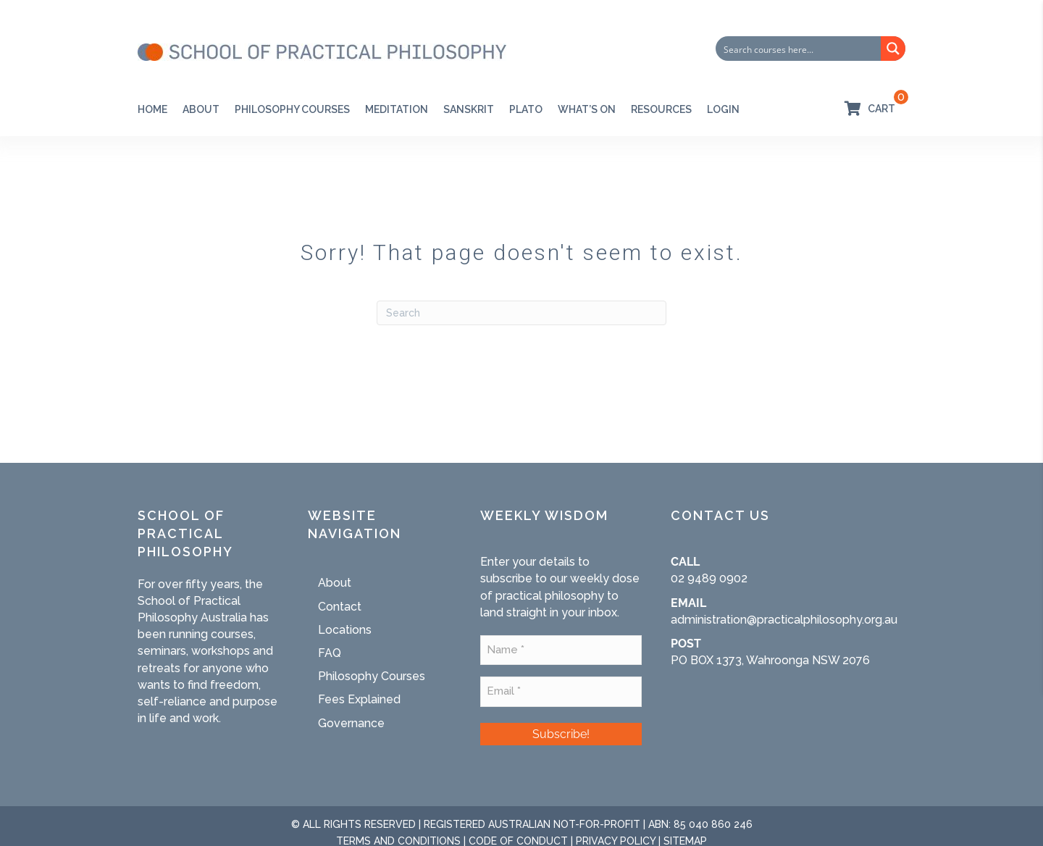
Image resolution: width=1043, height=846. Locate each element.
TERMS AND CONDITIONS (398, 838)
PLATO (526, 109)
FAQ (329, 653)
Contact (339, 606)
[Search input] (799, 48)
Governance (351, 723)
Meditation (396, 109)
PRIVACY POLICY (615, 838)
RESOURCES (661, 109)
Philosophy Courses (292, 109)
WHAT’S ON (587, 109)
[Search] (521, 313)
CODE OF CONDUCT (518, 838)
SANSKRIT (468, 109)
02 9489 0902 (709, 578)
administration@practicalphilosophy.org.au (784, 620)
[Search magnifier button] (893, 48)
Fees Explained (359, 699)
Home (152, 109)
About (201, 109)
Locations (345, 630)
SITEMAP (685, 838)
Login (723, 109)
